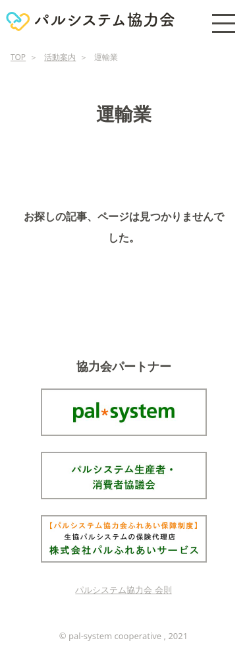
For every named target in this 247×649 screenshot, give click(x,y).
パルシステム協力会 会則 (123, 590)
